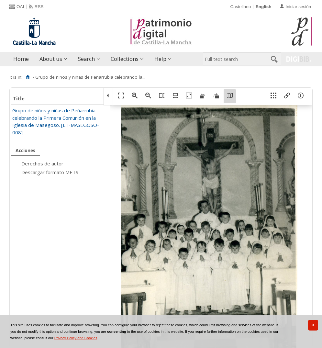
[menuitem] (22, 59)
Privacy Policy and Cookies (75, 338)
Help (160, 58)
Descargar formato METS (49, 172)
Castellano (240, 6)
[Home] (27, 77)
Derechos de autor (42, 163)
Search (86, 58)
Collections (125, 58)
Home (21, 58)
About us (50, 58)
